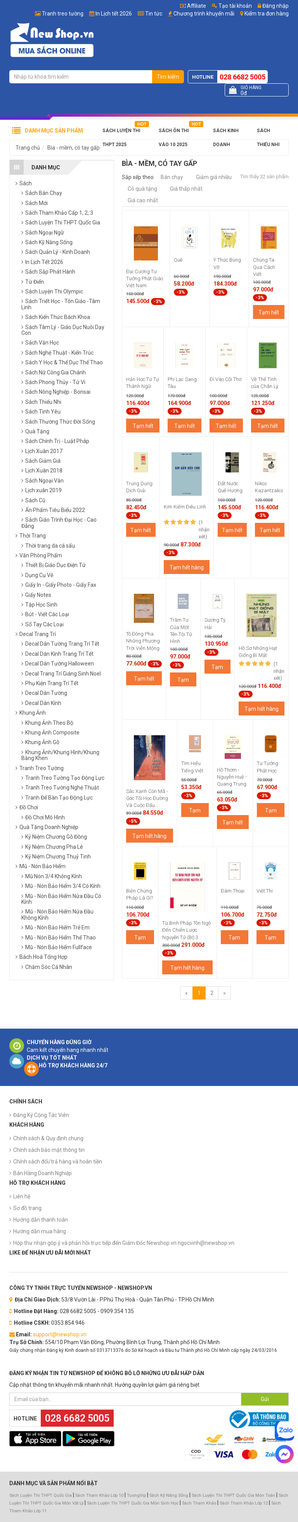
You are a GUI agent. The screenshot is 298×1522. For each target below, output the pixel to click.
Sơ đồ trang (27, 1208)
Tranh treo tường (62, 13)
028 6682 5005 (242, 77)
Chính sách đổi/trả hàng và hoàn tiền (57, 1161)
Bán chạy (172, 177)
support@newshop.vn (60, 1334)
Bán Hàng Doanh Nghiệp (42, 1173)
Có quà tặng (142, 189)
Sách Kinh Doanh (226, 133)
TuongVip (136, 1495)
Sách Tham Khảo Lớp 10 (99, 1495)
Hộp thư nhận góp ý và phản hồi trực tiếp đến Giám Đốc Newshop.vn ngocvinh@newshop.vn (123, 1243)
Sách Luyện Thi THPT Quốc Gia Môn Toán (233, 1495)
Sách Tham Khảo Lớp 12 (244, 1503)
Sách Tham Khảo (199, 1503)
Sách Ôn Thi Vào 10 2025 (174, 133)
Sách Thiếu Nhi (268, 133)
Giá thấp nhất (186, 189)
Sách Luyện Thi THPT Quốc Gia (40, 1495)
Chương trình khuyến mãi (203, 13)
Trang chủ (28, 148)
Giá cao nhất (143, 200)
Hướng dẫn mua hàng (39, 1231)
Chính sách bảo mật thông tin (49, 1150)
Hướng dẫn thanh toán (40, 1220)
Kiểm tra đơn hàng (266, 13)
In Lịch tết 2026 (113, 13)
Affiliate (193, 6)
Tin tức (153, 13)
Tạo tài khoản (232, 6)
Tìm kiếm (168, 77)
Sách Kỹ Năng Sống (168, 1495)
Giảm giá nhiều (214, 177)
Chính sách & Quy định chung (48, 1138)
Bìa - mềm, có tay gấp (73, 148)
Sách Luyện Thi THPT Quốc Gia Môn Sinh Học (132, 1503)
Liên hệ (21, 1196)
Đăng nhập (273, 6)
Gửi (265, 1399)
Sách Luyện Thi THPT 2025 (121, 133)
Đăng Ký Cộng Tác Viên (41, 1115)
